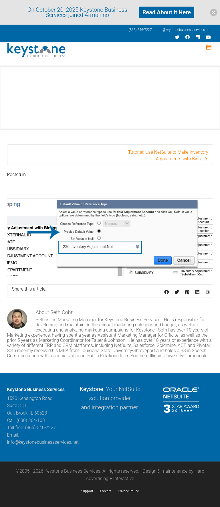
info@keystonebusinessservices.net (184, 30)
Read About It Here (166, 12)
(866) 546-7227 (140, 30)
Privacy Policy (128, 491)
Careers (105, 491)
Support (87, 491)
